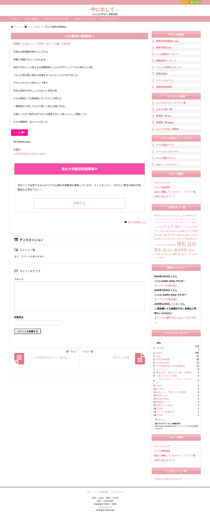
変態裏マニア (163, 402)
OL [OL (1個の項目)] (179, 216)
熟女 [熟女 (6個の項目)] (160, 250)
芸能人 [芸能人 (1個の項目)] (168, 254)
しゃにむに (162, 369)
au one (159, 389)
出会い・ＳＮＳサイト (167, 164)
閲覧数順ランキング (166, 60)
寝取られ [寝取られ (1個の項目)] (162, 239)
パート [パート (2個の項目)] (189, 222)
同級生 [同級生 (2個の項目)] (185, 231)
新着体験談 (163, 47)
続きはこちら (160, 419)
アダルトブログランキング (168, 479)
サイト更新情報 (162, 187)
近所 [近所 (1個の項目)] (191, 254)
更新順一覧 (164, 122)
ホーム (15, 19)
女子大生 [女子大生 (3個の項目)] (172, 234)
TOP (89, 492)
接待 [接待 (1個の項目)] (164, 245)
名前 (79, 318)
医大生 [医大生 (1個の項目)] (175, 231)
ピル (144, 222)
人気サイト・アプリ (84, 19)
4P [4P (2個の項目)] (157, 215)
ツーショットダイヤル (167, 151)
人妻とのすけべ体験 (166, 375)
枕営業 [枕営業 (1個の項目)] (172, 245)
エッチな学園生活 (165, 411)
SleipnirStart (162, 398)
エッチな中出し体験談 (167, 129)
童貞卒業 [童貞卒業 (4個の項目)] (182, 250)
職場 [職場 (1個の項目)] (160, 254)
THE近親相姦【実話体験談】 (171, 366)
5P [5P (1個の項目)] (163, 216)
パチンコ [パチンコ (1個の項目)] (178, 222)
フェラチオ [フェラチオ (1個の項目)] (186, 227)
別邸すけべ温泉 (164, 405)
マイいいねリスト (165, 80)
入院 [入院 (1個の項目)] (168, 231)
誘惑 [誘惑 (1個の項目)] (184, 254)
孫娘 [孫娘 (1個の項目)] (189, 235)
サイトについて (109, 19)
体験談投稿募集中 (167, 41)
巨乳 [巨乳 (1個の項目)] (171, 239)
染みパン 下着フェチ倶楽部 (171, 392)
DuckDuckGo (163, 362)
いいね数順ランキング (167, 54)
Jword (159, 415)
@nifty (159, 408)
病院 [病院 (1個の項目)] (171, 250)
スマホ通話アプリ (165, 145)
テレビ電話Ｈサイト (166, 158)
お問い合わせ (117, 492)
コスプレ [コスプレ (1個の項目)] (173, 219)
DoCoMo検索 (163, 359)
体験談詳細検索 (164, 87)
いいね (19, 132)
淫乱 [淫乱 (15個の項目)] (186, 243)
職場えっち (162, 395)
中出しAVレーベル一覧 (56, 19)
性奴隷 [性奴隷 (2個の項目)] (190, 238)
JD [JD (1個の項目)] (169, 216)
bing (158, 356)
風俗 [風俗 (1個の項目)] (162, 258)
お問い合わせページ (164, 196)
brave (159, 385)
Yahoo (159, 352)
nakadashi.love (105, 507)
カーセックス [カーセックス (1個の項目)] (161, 219)
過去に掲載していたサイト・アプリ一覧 (175, 192)
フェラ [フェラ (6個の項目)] (171, 226)
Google (160, 348)
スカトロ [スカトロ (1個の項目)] (168, 222)
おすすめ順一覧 (164, 109)
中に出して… (105, 9)
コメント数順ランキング (168, 67)
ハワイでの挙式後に (167, 285)
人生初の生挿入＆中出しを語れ (29, 153)
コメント (18, 279)
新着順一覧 (163, 116)
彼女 (130, 222)
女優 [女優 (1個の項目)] (161, 235)
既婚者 (137, 222)
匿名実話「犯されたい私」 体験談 (173, 372)
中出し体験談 (32, 19)
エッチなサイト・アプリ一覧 (171, 103)
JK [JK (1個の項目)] (174, 216)
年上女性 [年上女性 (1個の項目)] (179, 239)
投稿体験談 (161, 74)
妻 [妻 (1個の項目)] (183, 235)
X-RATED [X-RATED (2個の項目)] (190, 215)
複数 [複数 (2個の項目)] (177, 254)
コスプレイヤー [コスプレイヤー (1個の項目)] (186, 219)
